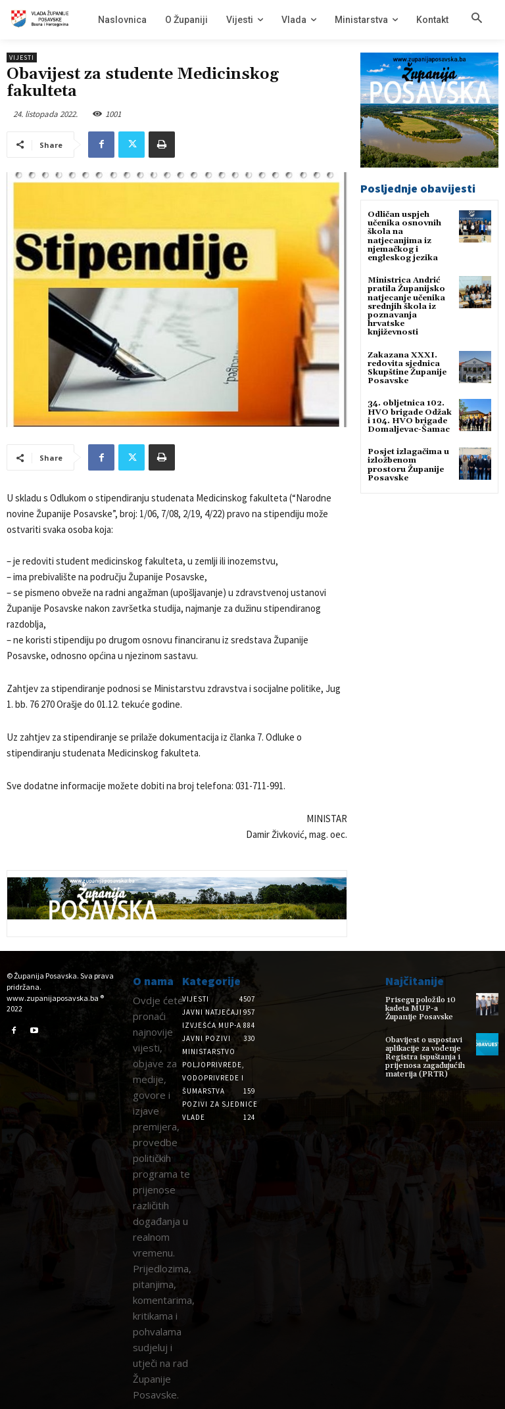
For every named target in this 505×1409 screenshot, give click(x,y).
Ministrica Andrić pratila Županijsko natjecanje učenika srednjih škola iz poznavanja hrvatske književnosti (406, 306)
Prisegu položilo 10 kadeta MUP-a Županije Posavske (420, 1008)
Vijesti (22, 57)
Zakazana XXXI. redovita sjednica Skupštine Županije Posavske (407, 368)
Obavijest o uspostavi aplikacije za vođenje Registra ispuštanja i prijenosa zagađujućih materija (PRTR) (425, 1056)
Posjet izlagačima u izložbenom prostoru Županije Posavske (408, 465)
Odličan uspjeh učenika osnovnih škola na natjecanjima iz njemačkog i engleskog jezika (404, 236)
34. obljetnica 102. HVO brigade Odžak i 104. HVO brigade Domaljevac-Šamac (410, 416)
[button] (477, 19)
